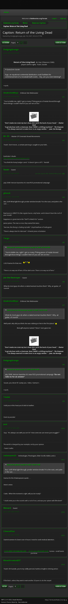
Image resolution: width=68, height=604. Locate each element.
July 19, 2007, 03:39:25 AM (11, 400)
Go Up (4, 586)
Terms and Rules (54, 599)
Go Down (5, 42)
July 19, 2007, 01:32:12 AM (11, 364)
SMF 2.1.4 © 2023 (6, 599)
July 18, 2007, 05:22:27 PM (11, 53)
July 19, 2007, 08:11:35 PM (11, 534)
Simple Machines (17, 599)
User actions (61, 42)
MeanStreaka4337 (12, 560)
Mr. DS (6, 135)
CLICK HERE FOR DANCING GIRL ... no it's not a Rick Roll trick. (26, 551)
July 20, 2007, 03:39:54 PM (11, 564)
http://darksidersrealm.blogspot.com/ (16, 158)
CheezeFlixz (9, 530)
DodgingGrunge (11, 49)
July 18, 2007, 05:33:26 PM (11, 96)
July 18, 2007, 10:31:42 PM (11, 242)
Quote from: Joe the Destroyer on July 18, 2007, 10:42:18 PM (27, 310)
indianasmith (9, 455)
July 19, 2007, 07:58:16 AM (11, 427)
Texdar (6, 396)
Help (46, 599)
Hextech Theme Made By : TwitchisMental (14, 601)
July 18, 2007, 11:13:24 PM (11, 304)
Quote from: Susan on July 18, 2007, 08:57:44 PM (23, 369)
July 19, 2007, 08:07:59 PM (11, 511)
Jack (5, 423)
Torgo (6, 238)
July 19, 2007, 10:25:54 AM (11, 459)
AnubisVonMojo (10, 92)
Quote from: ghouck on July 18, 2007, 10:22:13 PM (23, 464)
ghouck (6, 192)
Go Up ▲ (64, 599)
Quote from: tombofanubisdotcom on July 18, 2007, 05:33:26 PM (28, 247)
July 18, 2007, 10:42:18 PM (11, 281)
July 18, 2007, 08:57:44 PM (11, 173)
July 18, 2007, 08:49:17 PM (11, 139)
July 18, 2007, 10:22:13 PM (11, 196)
